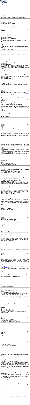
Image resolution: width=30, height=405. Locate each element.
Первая (10, 396)
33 (24, 396)
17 (14, 396)
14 (12, 396)
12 (11, 396)
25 (19, 396)
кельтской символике (27, 93)
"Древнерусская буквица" (17, 251)
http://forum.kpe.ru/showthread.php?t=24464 (5, 267)
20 (16, 396)
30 (22, 396)
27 (20, 396)
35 (25, 396)
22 (17, 396)
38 (27, 396)
